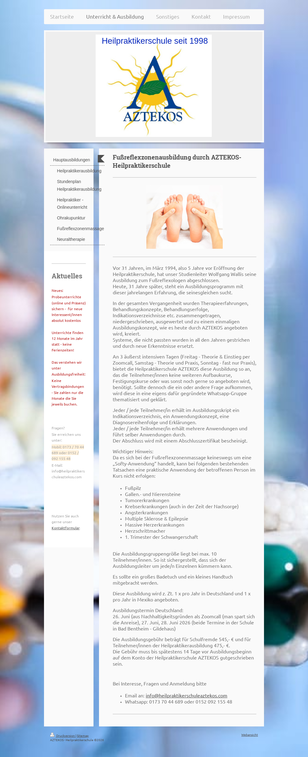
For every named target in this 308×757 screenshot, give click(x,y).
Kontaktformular (65, 527)
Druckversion (62, 735)
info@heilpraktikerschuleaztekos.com (186, 695)
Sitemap (83, 735)
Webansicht (249, 734)
